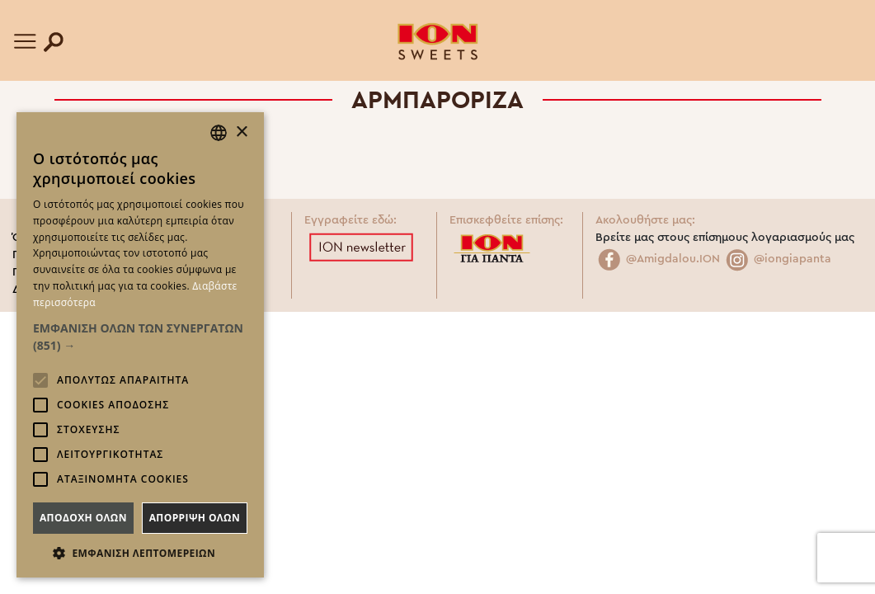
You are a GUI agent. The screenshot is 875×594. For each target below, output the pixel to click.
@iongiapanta (777, 259)
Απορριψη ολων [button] (194, 518)
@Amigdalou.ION (657, 259)
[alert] (140, 345)
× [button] (241, 132)
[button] (140, 336)
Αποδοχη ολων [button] (83, 518)
